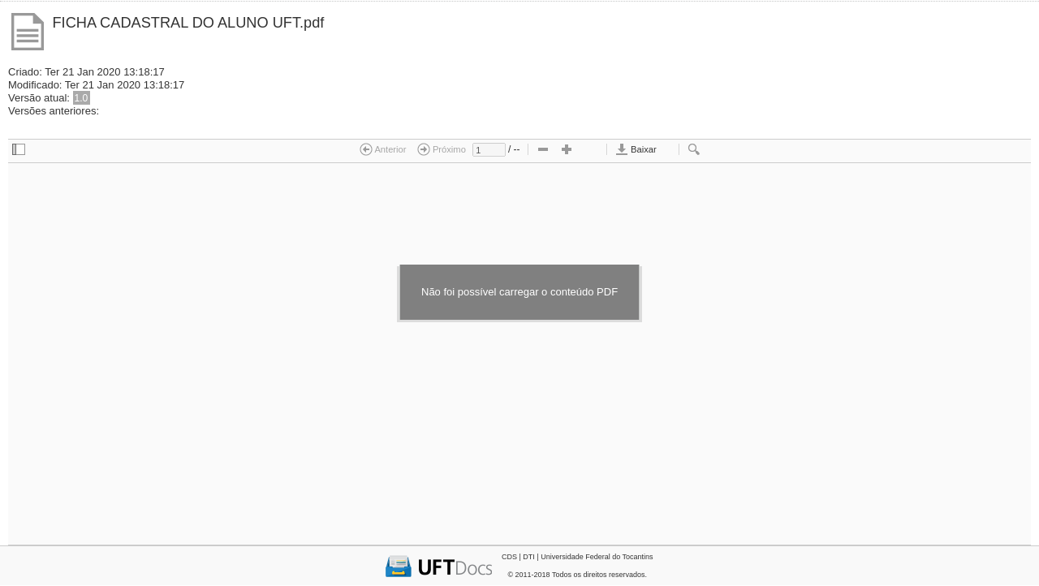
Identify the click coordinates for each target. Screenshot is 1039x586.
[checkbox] (19, 150)
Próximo (441, 149)
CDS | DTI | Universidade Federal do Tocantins (577, 557)
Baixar (636, 149)
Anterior (383, 149)
